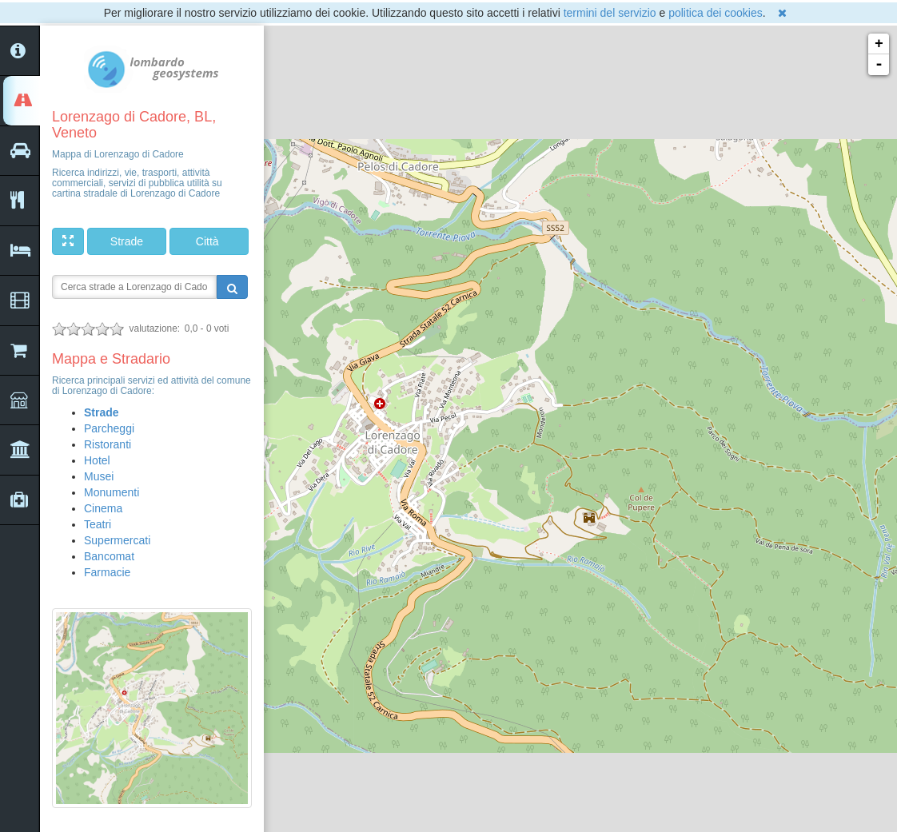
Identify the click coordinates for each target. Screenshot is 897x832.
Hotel (97, 460)
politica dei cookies (715, 12)
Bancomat (109, 556)
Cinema (103, 508)
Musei (99, 476)
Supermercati (117, 540)
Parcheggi (109, 428)
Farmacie (107, 572)
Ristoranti (107, 444)
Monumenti (111, 492)
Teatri (97, 524)
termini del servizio (610, 12)
